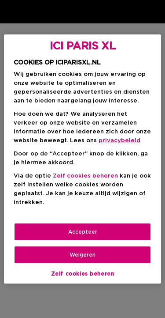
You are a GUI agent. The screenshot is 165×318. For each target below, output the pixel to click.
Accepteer (82, 232)
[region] (82, 159)
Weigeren (82, 254)
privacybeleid (119, 141)
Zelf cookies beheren (85, 176)
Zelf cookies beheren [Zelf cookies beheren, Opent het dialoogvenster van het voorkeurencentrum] (82, 273)
